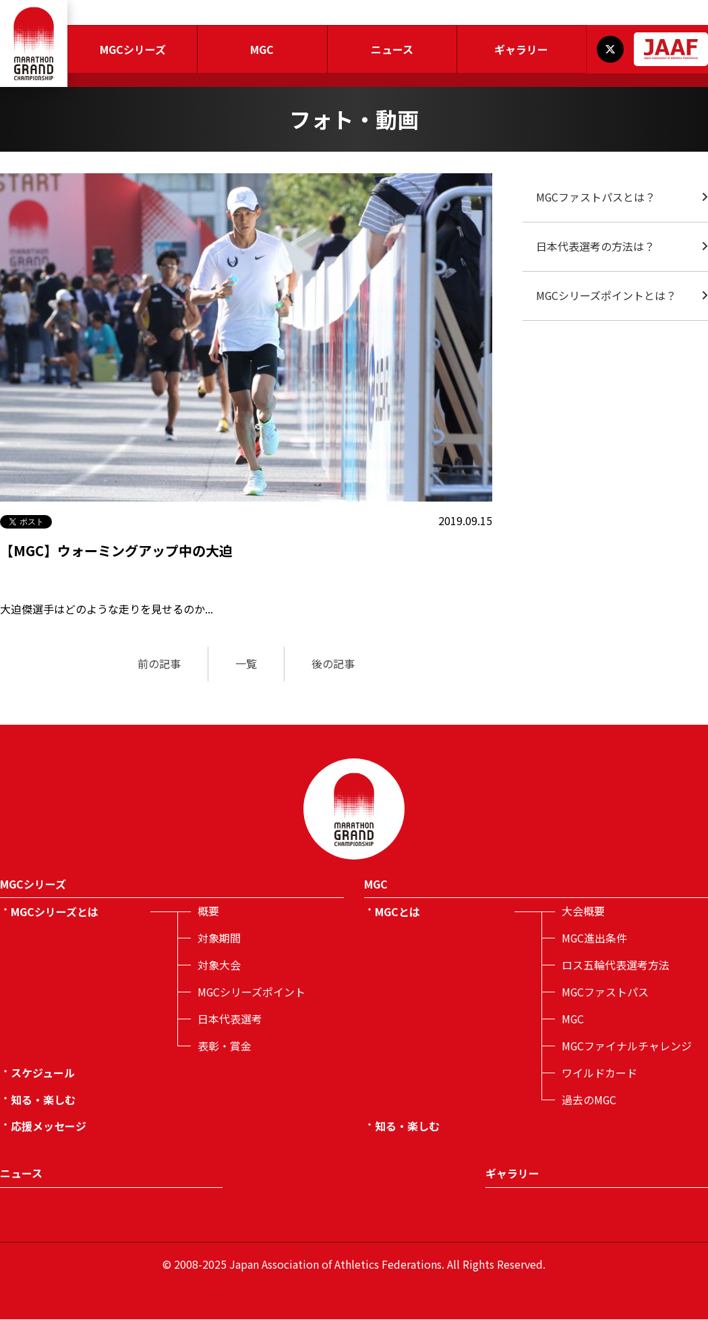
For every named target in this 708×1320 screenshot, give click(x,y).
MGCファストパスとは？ (596, 197)
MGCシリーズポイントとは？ (606, 296)
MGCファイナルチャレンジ (627, 1046)
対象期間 (219, 938)
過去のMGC (589, 1100)
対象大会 (219, 965)
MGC (262, 49)
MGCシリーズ (133, 49)
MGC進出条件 (595, 938)
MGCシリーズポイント (252, 992)
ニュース (392, 49)
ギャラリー (521, 49)
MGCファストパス (605, 992)
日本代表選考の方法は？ (595, 247)
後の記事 (333, 664)
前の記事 (159, 664)
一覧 (246, 664)
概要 (208, 911)
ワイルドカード (599, 1073)
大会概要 (583, 911)
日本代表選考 (230, 1019)
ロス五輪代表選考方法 (616, 965)
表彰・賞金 (225, 1046)
